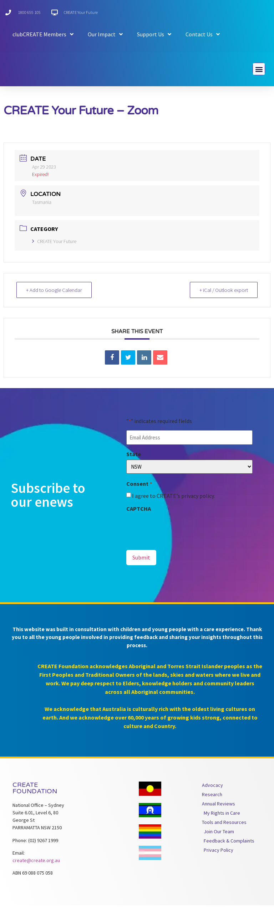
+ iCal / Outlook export (223, 292)
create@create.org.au (36, 862)
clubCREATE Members (42, 34)
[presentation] (180, 530)
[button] (259, 70)
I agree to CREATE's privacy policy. (173, 498)
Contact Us (203, 34)
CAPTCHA (138, 511)
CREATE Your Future (54, 243)
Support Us (154, 34)
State (133, 456)
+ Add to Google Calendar (55, 292)
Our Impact (105, 34)
